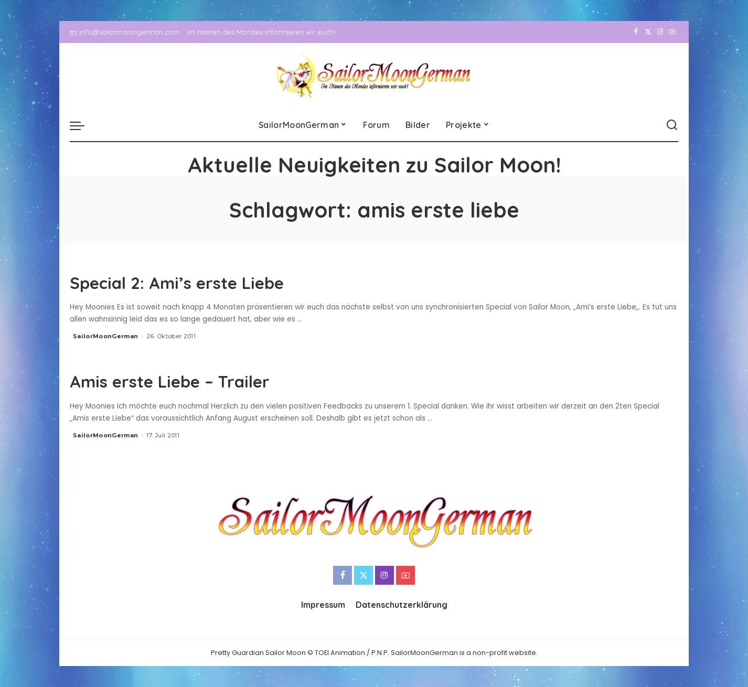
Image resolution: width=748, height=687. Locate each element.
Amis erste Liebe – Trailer (199, 380)
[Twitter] (648, 32)
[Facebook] (636, 32)
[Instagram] (660, 32)
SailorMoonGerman (105, 336)
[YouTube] (672, 32)
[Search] (672, 125)
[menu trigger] (82, 125)
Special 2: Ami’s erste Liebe (209, 281)
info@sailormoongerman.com (124, 32)
